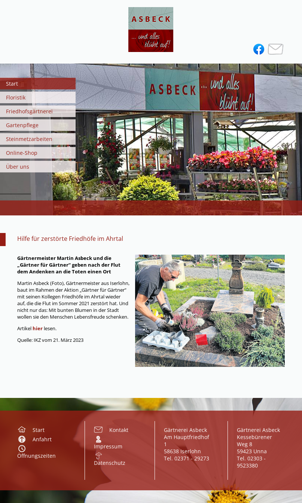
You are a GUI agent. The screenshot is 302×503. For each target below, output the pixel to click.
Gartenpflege (22, 125)
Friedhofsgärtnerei (29, 111)
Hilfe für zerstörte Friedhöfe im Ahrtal (70, 238)
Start (12, 83)
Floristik (15, 97)
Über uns (17, 166)
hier (38, 328)
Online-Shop (21, 152)
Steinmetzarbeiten (29, 138)
